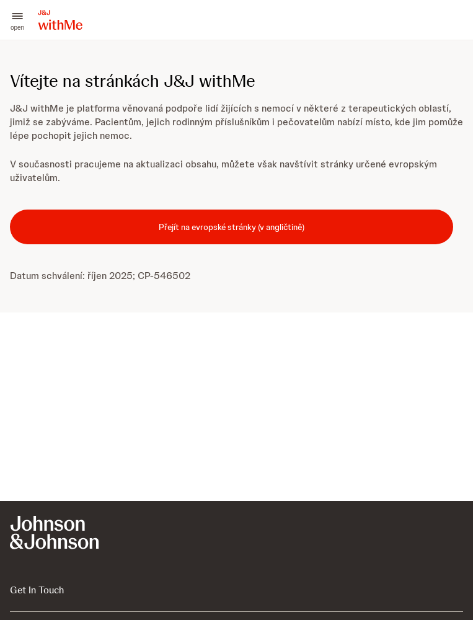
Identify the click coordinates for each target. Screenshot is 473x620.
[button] (17, 20)
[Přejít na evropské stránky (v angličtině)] (231, 227)
